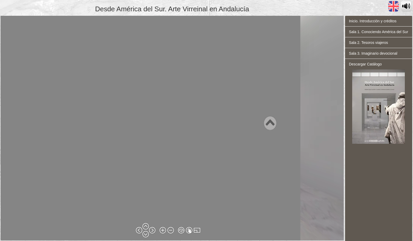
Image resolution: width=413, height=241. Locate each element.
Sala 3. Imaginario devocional (373, 53)
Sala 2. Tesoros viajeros (368, 42)
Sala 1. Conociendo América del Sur (378, 32)
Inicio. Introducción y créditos (373, 21)
